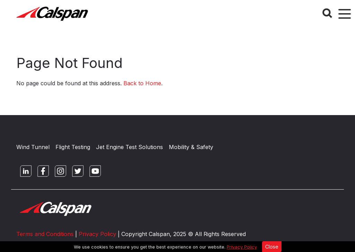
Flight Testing (72, 147)
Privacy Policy (242, 247)
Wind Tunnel (33, 147)
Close (271, 247)
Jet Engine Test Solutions (129, 147)
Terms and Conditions (44, 234)
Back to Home (142, 83)
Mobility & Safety (191, 147)
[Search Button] (327, 13)
